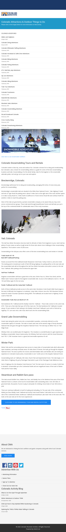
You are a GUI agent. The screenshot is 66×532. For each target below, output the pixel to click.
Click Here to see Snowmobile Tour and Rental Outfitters (26, 402)
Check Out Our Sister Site (10, 486)
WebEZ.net (37, 529)
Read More (8, 455)
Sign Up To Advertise (9, 482)
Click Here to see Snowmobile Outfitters (13, 157)
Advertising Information (10, 474)
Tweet (3, 408)
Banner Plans (6, 478)
